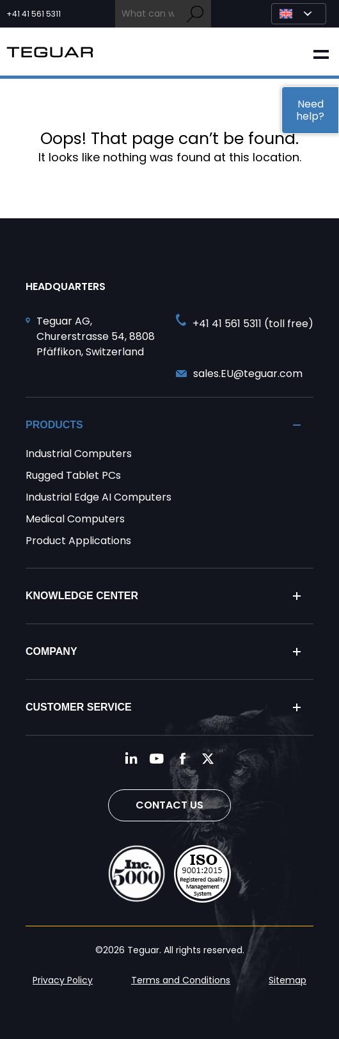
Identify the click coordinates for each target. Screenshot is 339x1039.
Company (51, 651)
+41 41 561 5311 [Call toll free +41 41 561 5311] (33, 14)
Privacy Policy (63, 980)
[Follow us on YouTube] (156, 758)
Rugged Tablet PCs (73, 475)
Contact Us (169, 805)
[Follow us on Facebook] (182, 758)
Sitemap (287, 980)
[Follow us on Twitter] (208, 758)
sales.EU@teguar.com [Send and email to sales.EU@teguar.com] (248, 373)
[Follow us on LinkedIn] (131, 758)
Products (54, 424)
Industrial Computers (79, 453)
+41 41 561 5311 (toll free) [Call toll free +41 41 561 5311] (253, 323)
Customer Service (79, 707)
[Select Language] (298, 13)
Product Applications (78, 540)
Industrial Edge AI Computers (98, 497)
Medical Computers (75, 518)
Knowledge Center (82, 595)
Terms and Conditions (180, 980)
